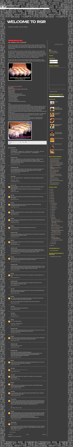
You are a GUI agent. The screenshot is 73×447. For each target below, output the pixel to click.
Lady (12, 368)
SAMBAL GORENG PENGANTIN (58, 125)
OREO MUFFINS (54, 224)
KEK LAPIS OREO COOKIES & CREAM (58, 133)
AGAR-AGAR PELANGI (59, 149)
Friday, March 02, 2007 (15, 191)
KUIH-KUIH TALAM (53, 179)
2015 (51, 189)
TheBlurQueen (13, 167)
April (52, 215)
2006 (51, 245)
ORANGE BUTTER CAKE (55, 234)
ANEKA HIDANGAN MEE (54, 158)
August (52, 209)
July (52, 210)
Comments (52, 62)
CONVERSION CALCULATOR (55, 256)
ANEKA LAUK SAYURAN (54, 165)
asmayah (12, 399)
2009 (51, 198)
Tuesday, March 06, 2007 (15, 309)
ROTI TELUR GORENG (55, 228)
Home (27, 434)
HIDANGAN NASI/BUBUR (54, 174)
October (52, 206)
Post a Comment (13, 432)
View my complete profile (53, 52)
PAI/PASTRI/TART (53, 184)
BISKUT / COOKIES (53, 170)
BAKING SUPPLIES (53, 91)
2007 (51, 201)
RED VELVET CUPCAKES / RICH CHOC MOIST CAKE (58, 108)
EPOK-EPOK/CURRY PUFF (56, 232)
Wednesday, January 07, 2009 (16, 407)
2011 (51, 195)
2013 (51, 192)
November (53, 204)
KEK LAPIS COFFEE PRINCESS (57, 227)
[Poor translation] (4, 7)
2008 (51, 200)
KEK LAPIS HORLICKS (59, 138)
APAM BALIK (53, 218)
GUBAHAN (52, 172)
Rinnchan (12, 185)
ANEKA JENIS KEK (14, 143)
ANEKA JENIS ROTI (53, 161)
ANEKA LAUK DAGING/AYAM (55, 162)
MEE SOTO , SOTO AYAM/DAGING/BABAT (55, 238)
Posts (51, 60)
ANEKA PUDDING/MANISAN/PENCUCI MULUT (56, 167)
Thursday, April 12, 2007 (15, 340)
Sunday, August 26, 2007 (15, 364)
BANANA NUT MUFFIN (55, 225)
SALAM (51, 130)
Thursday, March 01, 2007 (15, 172)
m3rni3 (12, 176)
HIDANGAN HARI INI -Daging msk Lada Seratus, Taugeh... (57, 231)
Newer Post (10, 434)
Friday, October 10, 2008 (15, 371)
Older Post (44, 434)
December (53, 203)
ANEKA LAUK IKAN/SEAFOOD (55, 164)
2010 (51, 197)
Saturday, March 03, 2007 (15, 244)
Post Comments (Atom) (17, 436)
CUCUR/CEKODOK (53, 171)
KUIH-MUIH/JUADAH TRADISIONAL (56, 180)
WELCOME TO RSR (26, 22)
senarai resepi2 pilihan (54, 250)
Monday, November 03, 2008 (16, 387)
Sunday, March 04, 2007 (15, 269)
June (52, 212)
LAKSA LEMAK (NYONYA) (57, 114)
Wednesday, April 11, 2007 (15, 332)
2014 (51, 190)
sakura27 (12, 422)
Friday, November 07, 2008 (15, 395)
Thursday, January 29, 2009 (16, 418)
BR (11, 195)
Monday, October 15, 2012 (15, 429)
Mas (11, 288)
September (53, 207)
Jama (12, 313)
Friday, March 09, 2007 (15, 316)
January (52, 243)
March (52, 217)
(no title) (56, 101)
